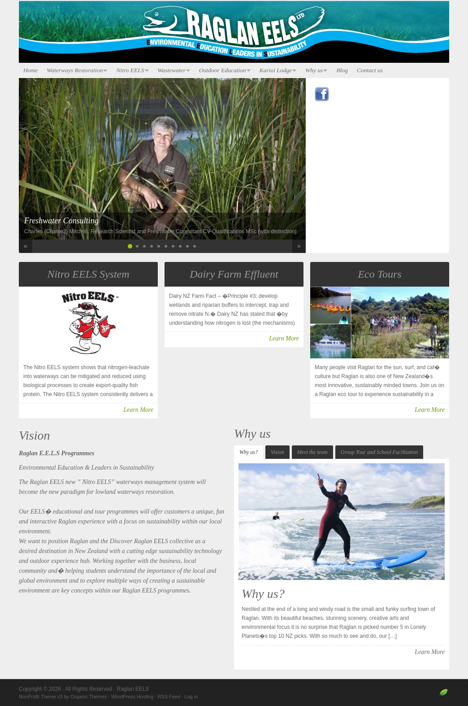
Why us (314, 70)
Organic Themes (88, 696)
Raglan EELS (234, 32)
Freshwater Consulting (61, 220)
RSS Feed (168, 696)
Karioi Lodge (275, 70)
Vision (277, 452)
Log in (191, 696)
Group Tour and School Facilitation (379, 452)
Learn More (138, 409)
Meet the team (312, 452)
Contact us (370, 70)
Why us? (248, 452)
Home (30, 70)
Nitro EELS (130, 70)
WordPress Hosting (132, 696)
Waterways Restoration (74, 70)
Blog (342, 70)
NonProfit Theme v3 (41, 696)
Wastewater (172, 70)
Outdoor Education (223, 70)
